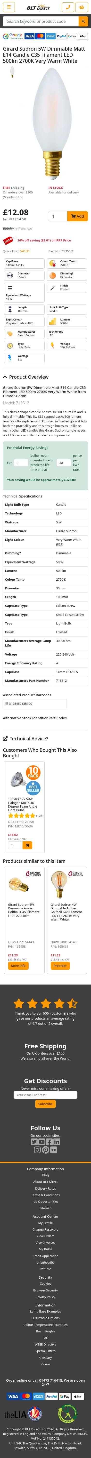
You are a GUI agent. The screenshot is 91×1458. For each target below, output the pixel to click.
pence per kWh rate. (77, 462)
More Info (18, 965)
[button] (84, 807)
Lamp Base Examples (45, 1311)
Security (45, 1277)
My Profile (45, 1223)
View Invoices (45, 1242)
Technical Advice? (25, 738)
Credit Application (45, 1256)
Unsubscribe (45, 1262)
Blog (45, 1175)
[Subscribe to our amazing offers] (45, 1095)
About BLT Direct (45, 1181)
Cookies (45, 1283)
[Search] (83, 21)
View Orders (45, 1236)
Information (45, 1305)
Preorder (60, 965)
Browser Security (45, 1290)
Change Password (45, 1229)
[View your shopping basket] (81, 7)
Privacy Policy (45, 1297)
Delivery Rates (45, 1188)
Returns (45, 1269)
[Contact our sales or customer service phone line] (68, 7)
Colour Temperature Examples (46, 1324)
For (9, 462)
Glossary (45, 1357)
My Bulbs (45, 1249)
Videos (45, 1364)
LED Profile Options (45, 1318)
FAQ (45, 1338)
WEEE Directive (45, 1344)
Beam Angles (45, 1331)
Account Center (45, 1216)
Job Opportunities (45, 1201)
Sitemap (45, 1208)
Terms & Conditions (45, 1195)
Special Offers (45, 1351)
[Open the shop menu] (9, 7)
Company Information (45, 1169)
